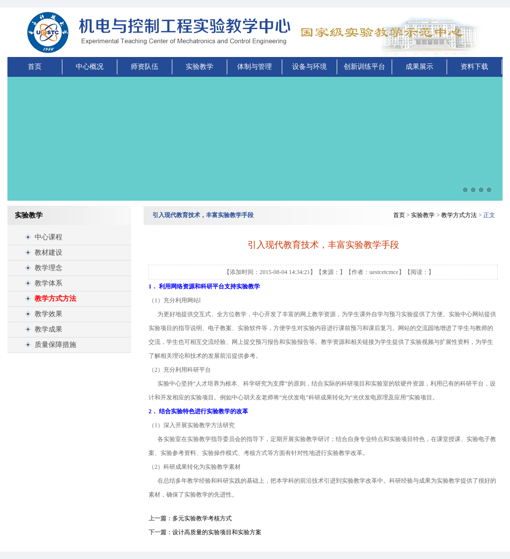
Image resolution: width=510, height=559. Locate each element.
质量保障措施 (55, 344)
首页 (35, 66)
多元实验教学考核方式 (202, 518)
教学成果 (48, 329)
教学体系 (48, 283)
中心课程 (48, 237)
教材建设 (48, 252)
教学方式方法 (55, 298)
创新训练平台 (364, 66)
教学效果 (48, 314)
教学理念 (48, 268)
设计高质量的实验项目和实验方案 (216, 532)
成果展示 (419, 66)
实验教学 (199, 66)
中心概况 (89, 66)
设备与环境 (309, 66)
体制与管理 (254, 66)
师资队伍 (144, 66)
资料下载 (474, 66)
